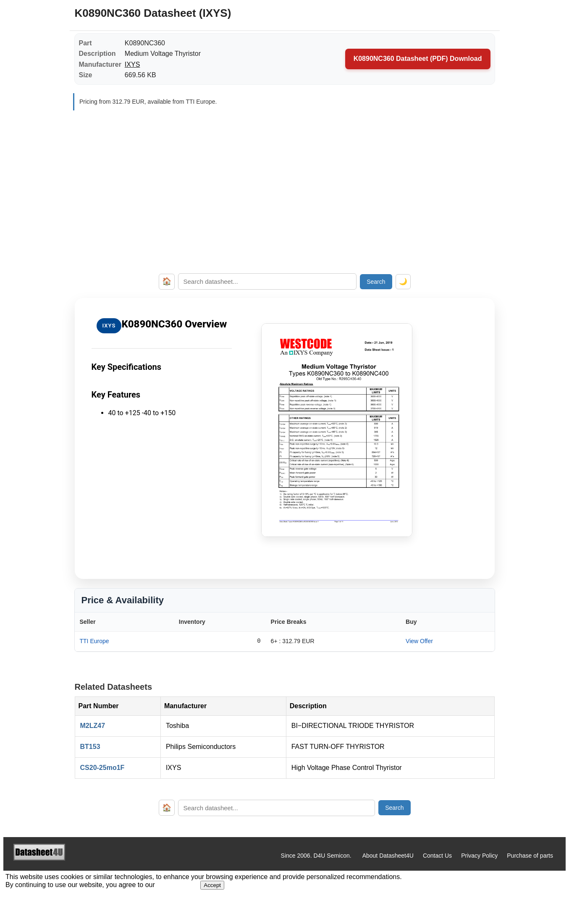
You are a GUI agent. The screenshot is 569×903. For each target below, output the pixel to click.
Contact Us (437, 855)
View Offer (419, 641)
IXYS (132, 64)
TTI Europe (94, 641)
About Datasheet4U (388, 855)
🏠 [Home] (166, 281)
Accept (212, 885)
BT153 (90, 746)
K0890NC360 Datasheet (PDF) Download (418, 58)
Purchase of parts (530, 855)
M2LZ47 (92, 725)
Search (376, 281)
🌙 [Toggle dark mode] (403, 281)
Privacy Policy (479, 855)
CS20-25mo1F (102, 767)
